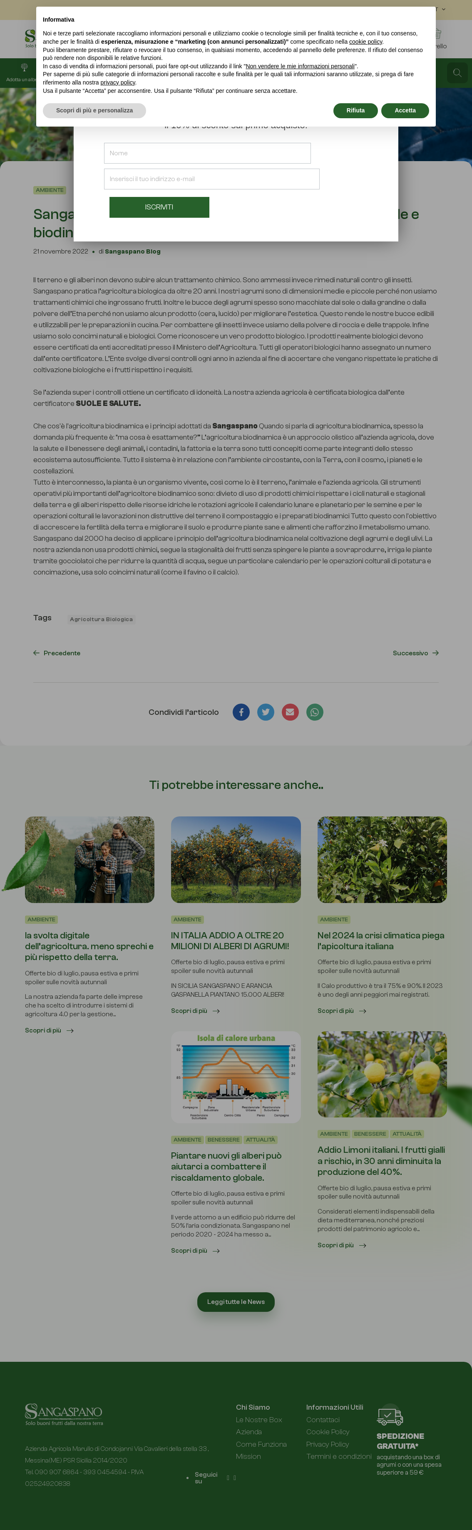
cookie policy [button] (365, 41)
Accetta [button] (405, 110)
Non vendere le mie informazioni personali (300, 66)
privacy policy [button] (118, 82)
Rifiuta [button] (356, 110)
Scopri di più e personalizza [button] (94, 110)
